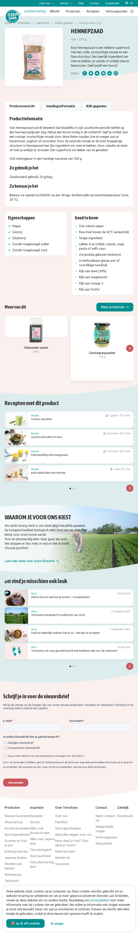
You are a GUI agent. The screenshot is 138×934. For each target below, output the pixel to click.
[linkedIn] (109, 73)
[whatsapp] (115, 73)
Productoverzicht (22, 106)
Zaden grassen (64, 22)
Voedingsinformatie (60, 106)
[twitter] (91, 73)
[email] (97, 73)
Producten (24, 22)
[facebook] (84, 73)
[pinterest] (103, 73)
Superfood (42, 22)
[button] (114, 307)
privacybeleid (100, 900)
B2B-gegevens (96, 106)
